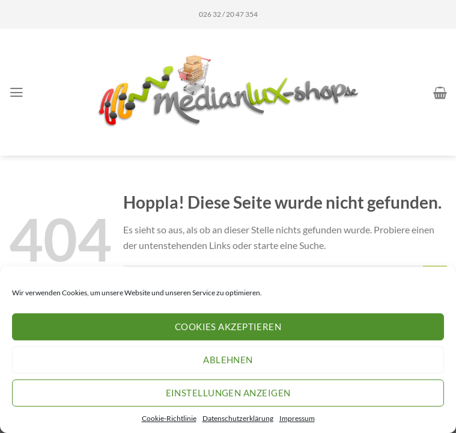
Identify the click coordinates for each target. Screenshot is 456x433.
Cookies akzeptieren (228, 326)
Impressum (297, 418)
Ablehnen (228, 359)
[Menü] (16, 93)
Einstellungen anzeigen (228, 392)
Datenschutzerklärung (237, 418)
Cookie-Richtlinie (169, 418)
